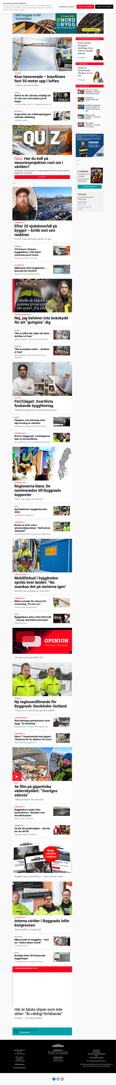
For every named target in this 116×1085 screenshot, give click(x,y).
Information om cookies (96, 1057)
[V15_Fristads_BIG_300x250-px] (90, 145)
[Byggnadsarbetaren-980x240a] (58, 22)
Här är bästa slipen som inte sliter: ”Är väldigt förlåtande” (38, 1011)
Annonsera (96, 1050)
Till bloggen (81, 57)
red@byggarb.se (19, 1064)
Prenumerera (96, 1052)
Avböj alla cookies (104, 6)
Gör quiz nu (42, 177)
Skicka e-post (82, 204)
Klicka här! (24, 1032)
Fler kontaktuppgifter (19, 1067)
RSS (96, 1055)
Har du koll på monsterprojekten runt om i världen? (38, 162)
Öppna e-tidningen (89, 186)
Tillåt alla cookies (85, 6)
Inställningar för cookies (66, 6)
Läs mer (25, 10)
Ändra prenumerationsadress (96, 1054)
